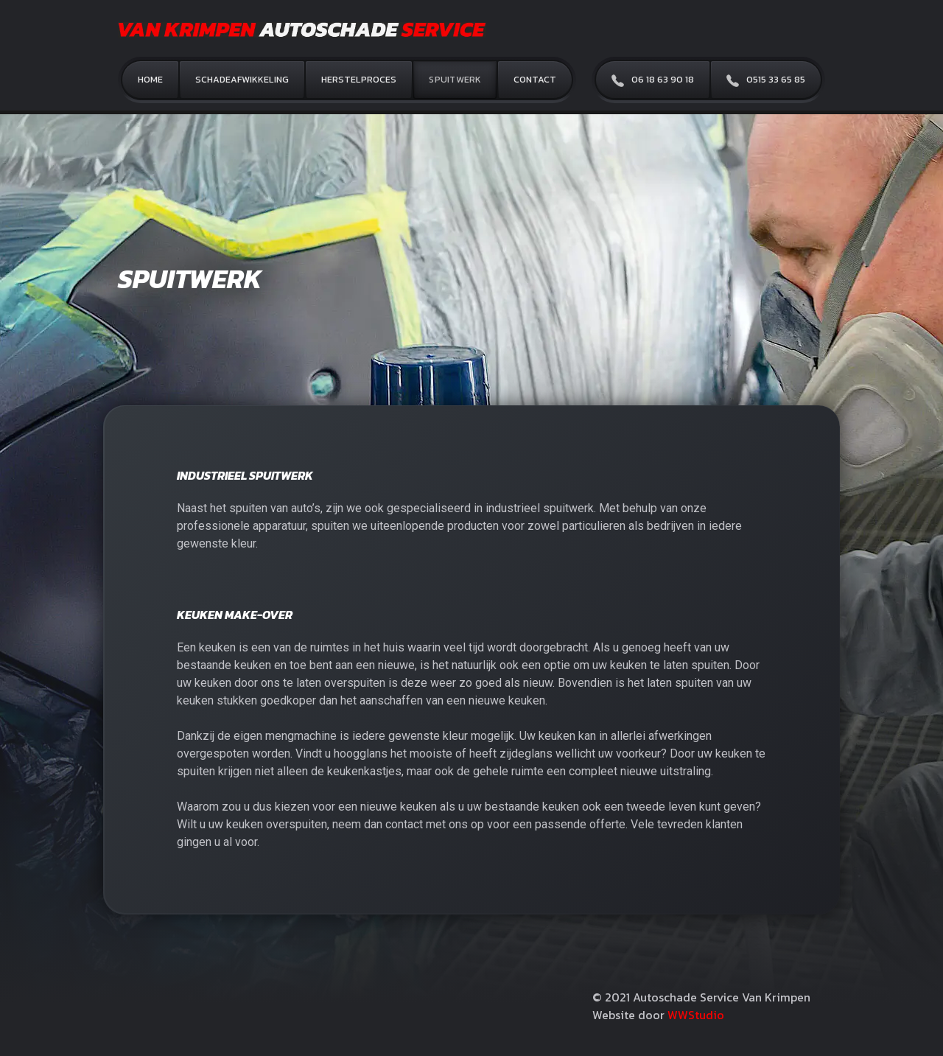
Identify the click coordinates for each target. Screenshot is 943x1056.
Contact (534, 79)
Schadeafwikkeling (242, 79)
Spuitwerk (455, 79)
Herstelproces (358, 79)
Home (150, 79)
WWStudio (695, 1015)
